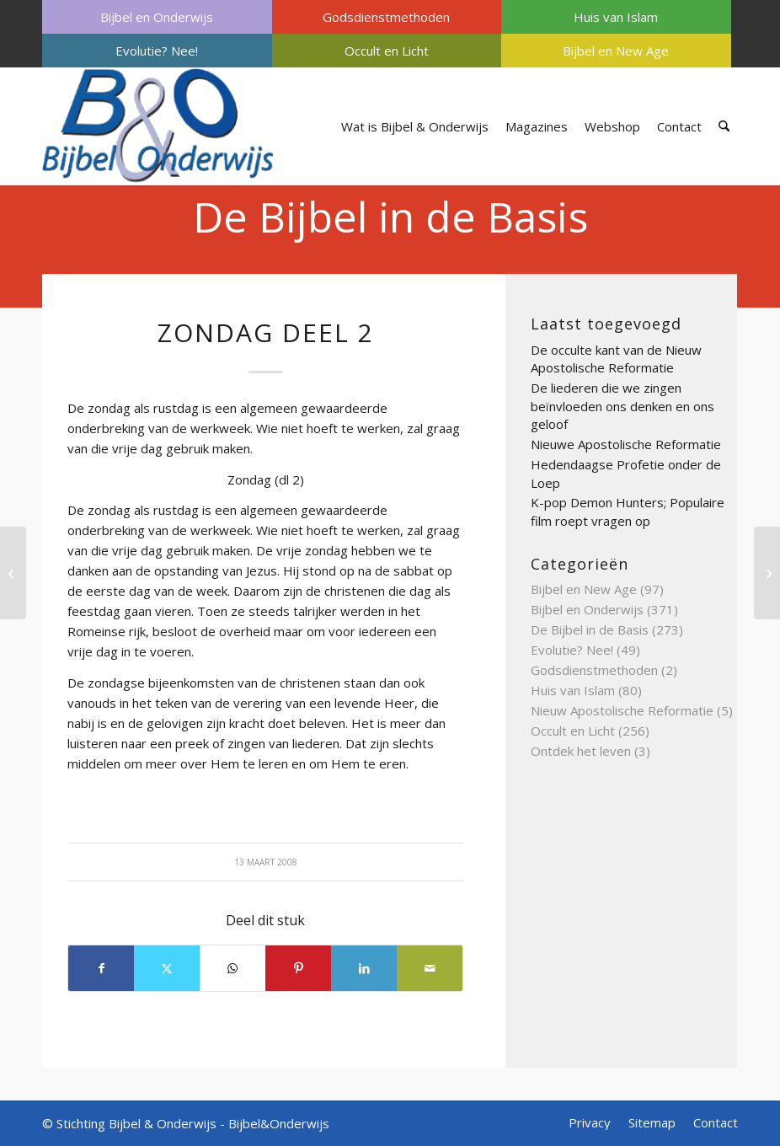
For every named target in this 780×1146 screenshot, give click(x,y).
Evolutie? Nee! (156, 50)
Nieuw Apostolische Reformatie (622, 710)
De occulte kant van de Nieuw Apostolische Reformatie (616, 359)
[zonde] (13, 573)
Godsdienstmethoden (386, 16)
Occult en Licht (387, 50)
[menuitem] (157, 17)
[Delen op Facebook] (101, 968)
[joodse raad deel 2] (767, 573)
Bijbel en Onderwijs (156, 16)
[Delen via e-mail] (429, 968)
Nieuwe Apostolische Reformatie (626, 444)
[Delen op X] (167, 968)
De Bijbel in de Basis (390, 216)
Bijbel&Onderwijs (278, 1123)
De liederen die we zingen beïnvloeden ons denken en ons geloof (622, 405)
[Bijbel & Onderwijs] (158, 126)
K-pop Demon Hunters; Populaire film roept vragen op (627, 511)
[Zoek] (724, 126)
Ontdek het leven (581, 750)
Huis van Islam (616, 16)
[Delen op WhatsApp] (232, 968)
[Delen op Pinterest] (298, 968)
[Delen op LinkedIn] (364, 968)
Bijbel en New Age (616, 50)
